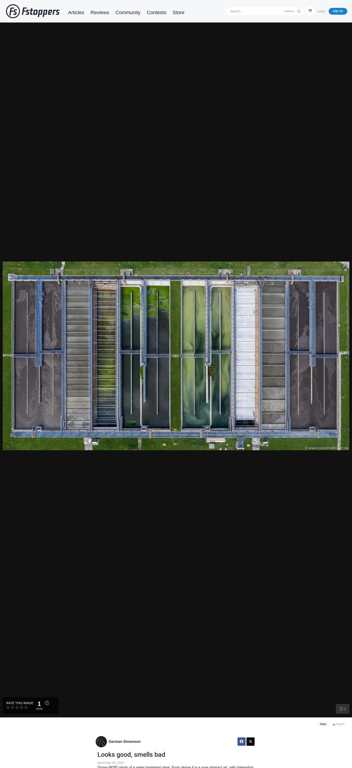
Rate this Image (19, 703)
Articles (76, 12)
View (323, 724)
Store (179, 12)
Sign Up (338, 11)
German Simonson (125, 741)
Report (338, 724)
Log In (321, 11)
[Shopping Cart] (310, 11)
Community (128, 12)
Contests (156, 12)
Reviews (99, 12)
